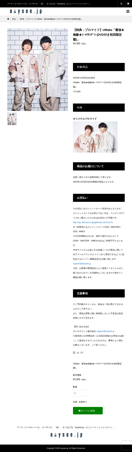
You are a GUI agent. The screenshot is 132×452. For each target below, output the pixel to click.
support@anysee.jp (82, 263)
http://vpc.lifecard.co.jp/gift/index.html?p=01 (93, 222)
